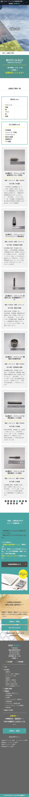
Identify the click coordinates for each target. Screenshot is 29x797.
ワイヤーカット (10, 134)
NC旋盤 (8, 697)
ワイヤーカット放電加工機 (13, 703)
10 (14, 503)
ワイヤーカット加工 (11, 676)
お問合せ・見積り (14, 621)
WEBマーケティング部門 (8, 744)
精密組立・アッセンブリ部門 (9, 742)
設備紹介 (6, 691)
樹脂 (6, 116)
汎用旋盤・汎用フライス (12, 693)
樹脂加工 (8, 678)
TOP (3, 53)
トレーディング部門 (22, 740)
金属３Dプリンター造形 (8, 740)
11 (16, 503)
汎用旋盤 (8, 130)
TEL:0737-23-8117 (14, 628)
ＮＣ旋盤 (8, 141)
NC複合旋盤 (9, 695)
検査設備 (8, 707)
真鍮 (6, 107)
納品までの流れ (8, 710)
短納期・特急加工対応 (11, 684)
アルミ (7, 112)
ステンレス (8, 105)
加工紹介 (6, 669)
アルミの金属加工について (13, 686)
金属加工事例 (8, 688)
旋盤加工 (8, 672)
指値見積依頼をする (14, 564)
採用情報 (20, 661)
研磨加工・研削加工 (11, 680)
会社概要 (9, 661)
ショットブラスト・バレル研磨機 (14, 705)
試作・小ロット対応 (11, 682)
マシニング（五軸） (11, 132)
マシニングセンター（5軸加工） (14, 699)
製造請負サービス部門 (7, 746)
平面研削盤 (9, 701)
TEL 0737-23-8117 (14, 652)
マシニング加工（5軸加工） (13, 674)
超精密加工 (8, 139)
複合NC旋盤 (9, 137)
